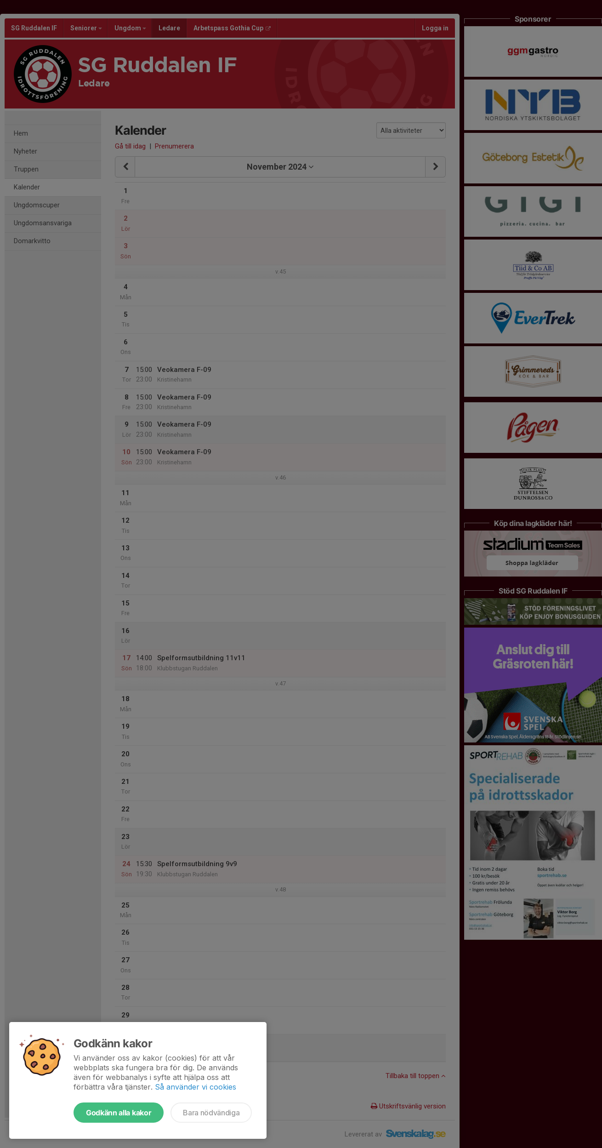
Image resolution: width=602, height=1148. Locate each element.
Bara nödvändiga (211, 1112)
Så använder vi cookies (195, 1086)
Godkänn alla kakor (118, 1112)
